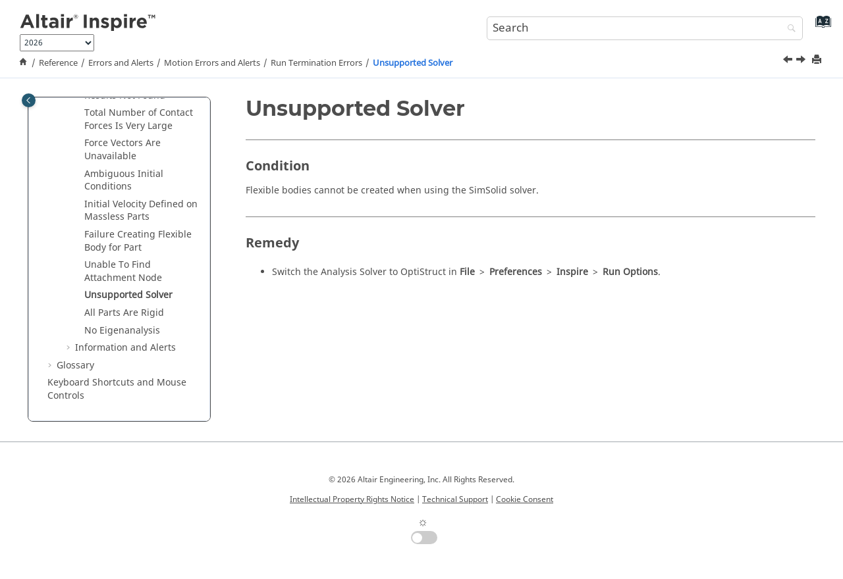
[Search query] (645, 28)
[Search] (788, 29)
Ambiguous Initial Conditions (123, 180)
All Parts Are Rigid (124, 313)
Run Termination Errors (316, 63)
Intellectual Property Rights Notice (352, 499)
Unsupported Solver (412, 63)
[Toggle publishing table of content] (29, 100)
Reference (58, 63)
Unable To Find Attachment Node (123, 271)
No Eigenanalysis (122, 331)
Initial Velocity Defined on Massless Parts (141, 210)
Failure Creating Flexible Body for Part (138, 241)
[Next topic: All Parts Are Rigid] (802, 61)
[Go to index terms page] (820, 27)
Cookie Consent (524, 499)
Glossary (75, 365)
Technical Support (455, 499)
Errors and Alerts (120, 63)
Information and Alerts (125, 348)
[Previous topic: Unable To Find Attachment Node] (789, 61)
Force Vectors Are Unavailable (122, 149)
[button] (79, 113)
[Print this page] (818, 60)
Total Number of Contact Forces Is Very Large (138, 119)
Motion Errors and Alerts (212, 63)
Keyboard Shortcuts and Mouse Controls (116, 389)
